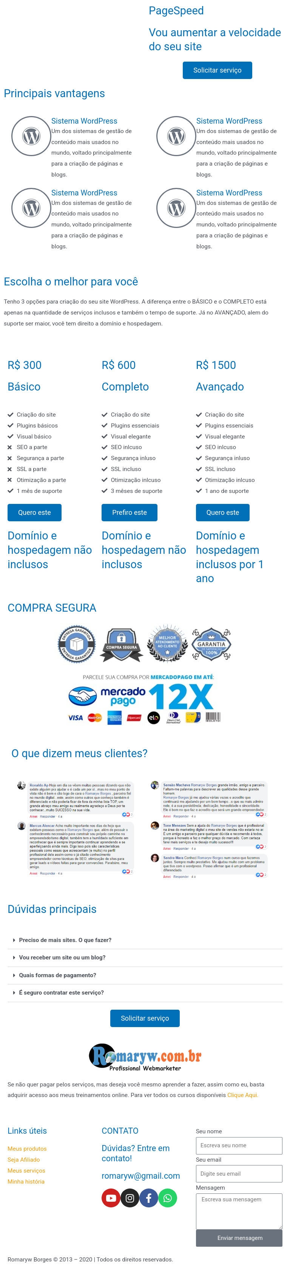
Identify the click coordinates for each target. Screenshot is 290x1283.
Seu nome (209, 1131)
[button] (145, 941)
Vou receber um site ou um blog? (62, 957)
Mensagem (210, 1187)
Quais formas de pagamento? (57, 975)
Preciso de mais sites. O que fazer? (65, 940)
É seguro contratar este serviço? (61, 992)
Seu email (209, 1159)
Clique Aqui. (242, 1095)
